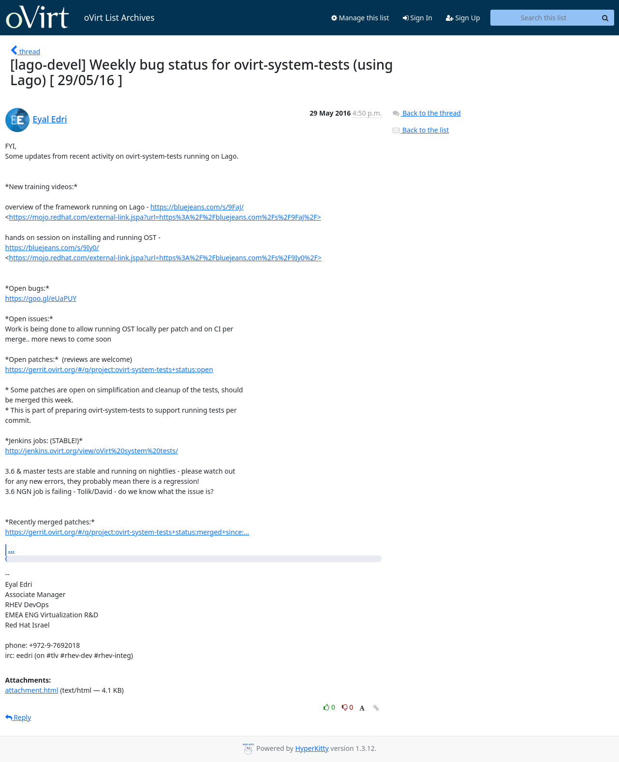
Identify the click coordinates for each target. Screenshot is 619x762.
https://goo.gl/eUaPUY (41, 298)
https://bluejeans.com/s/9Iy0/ (52, 247)
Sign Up (463, 17)
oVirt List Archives (80, 17)
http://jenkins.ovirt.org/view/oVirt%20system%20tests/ (91, 450)
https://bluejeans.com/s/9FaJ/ (197, 206)
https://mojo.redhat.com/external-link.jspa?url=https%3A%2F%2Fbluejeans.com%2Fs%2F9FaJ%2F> (165, 217)
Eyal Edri (50, 119)
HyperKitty (311, 748)
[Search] (605, 18)
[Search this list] (543, 18)
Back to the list (420, 129)
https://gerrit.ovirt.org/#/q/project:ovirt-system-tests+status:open (109, 369)
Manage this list (360, 17)
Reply (18, 717)
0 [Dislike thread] (348, 707)
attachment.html (32, 690)
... (11, 549)
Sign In (417, 17)
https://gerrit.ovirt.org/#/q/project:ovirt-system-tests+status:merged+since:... (127, 532)
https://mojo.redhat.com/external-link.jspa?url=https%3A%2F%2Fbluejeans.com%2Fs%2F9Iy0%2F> (165, 257)
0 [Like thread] (330, 707)
